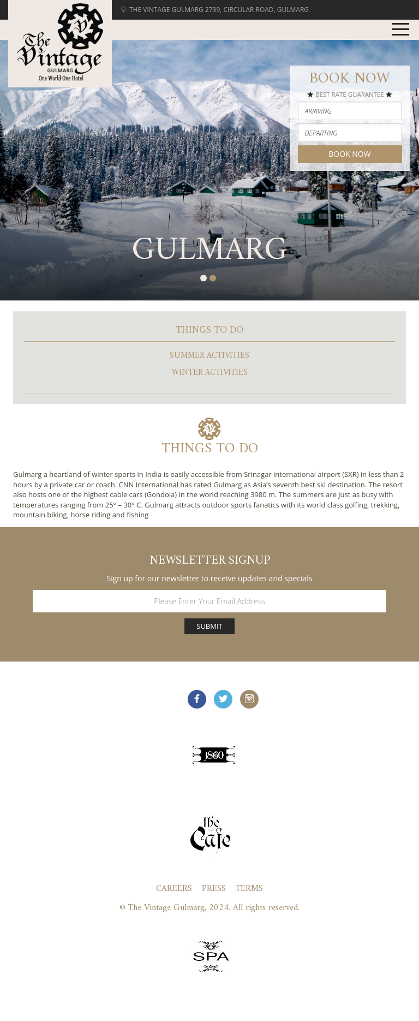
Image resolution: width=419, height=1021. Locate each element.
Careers (174, 889)
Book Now (349, 154)
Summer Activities (209, 356)
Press (214, 889)
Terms (249, 889)
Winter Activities (210, 372)
